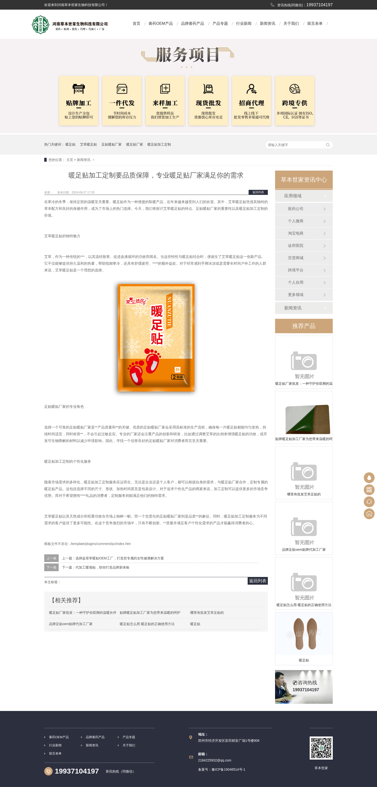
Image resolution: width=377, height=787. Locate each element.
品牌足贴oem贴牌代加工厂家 (304, 549)
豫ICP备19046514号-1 (228, 769)
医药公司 (295, 209)
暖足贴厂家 (134, 144)
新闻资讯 (267, 23)
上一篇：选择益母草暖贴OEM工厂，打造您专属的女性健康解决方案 (113, 558)
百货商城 (295, 258)
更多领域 (295, 295)
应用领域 (293, 195)
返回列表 (258, 192)
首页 (136, 23)
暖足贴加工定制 (159, 144)
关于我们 (291, 23)
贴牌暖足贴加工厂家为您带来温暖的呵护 (304, 439)
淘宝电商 (295, 233)
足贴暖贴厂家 (111, 144)
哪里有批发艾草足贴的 (304, 494)
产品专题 (220, 23)
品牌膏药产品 (192, 23)
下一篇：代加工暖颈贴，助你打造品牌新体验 (95, 567)
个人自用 (295, 282)
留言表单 (315, 23)
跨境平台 (295, 270)
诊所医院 (295, 245)
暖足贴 (70, 144)
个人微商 (295, 221)
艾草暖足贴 (88, 144)
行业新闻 (243, 23)
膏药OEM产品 (161, 23)
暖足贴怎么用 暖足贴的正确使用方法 (303, 605)
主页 (69, 160)
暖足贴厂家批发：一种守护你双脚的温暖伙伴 (304, 383)
